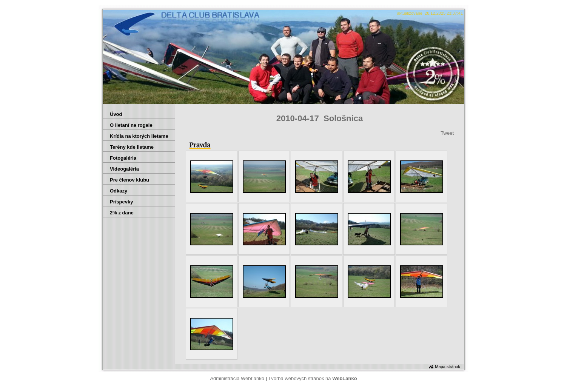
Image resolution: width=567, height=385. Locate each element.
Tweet (447, 133)
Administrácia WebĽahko (237, 378)
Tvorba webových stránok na (312, 378)
